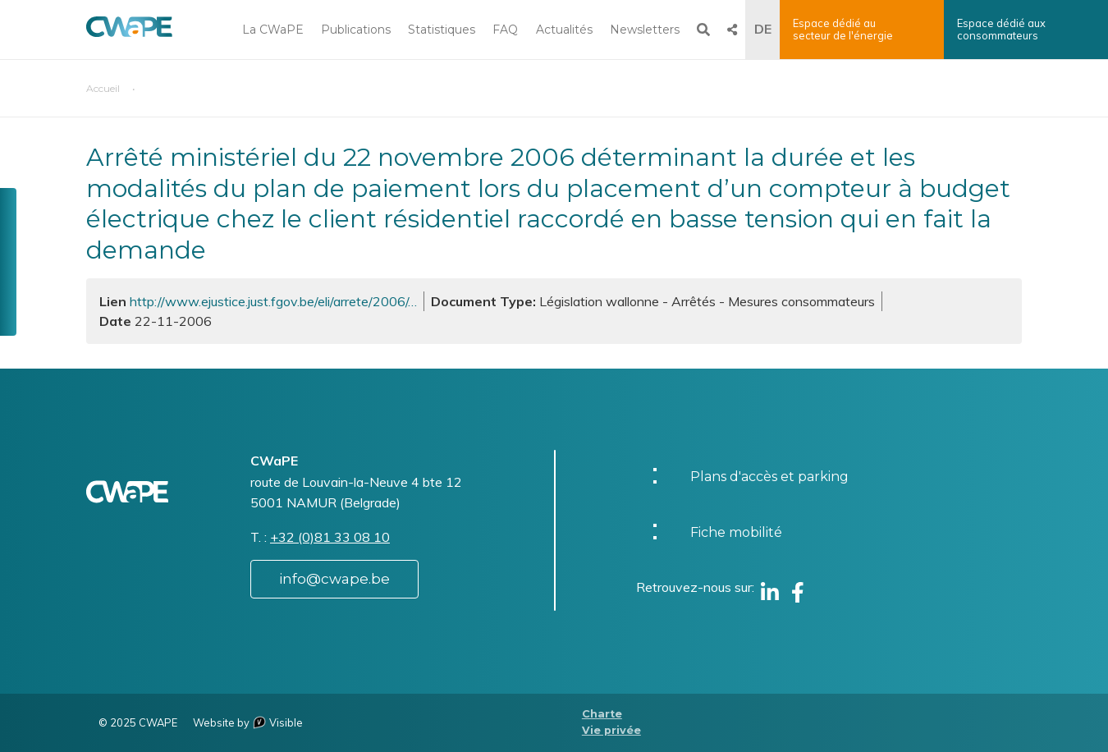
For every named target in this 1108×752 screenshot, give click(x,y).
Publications (356, 29)
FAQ (505, 29)
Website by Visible (248, 722)
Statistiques (441, 29)
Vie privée (611, 730)
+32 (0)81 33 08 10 (330, 537)
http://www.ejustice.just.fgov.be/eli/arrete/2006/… (273, 301)
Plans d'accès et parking (769, 476)
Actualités (564, 29)
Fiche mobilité (736, 532)
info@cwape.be (334, 579)
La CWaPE (273, 29)
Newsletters (645, 29)
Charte (602, 714)
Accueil (103, 88)
